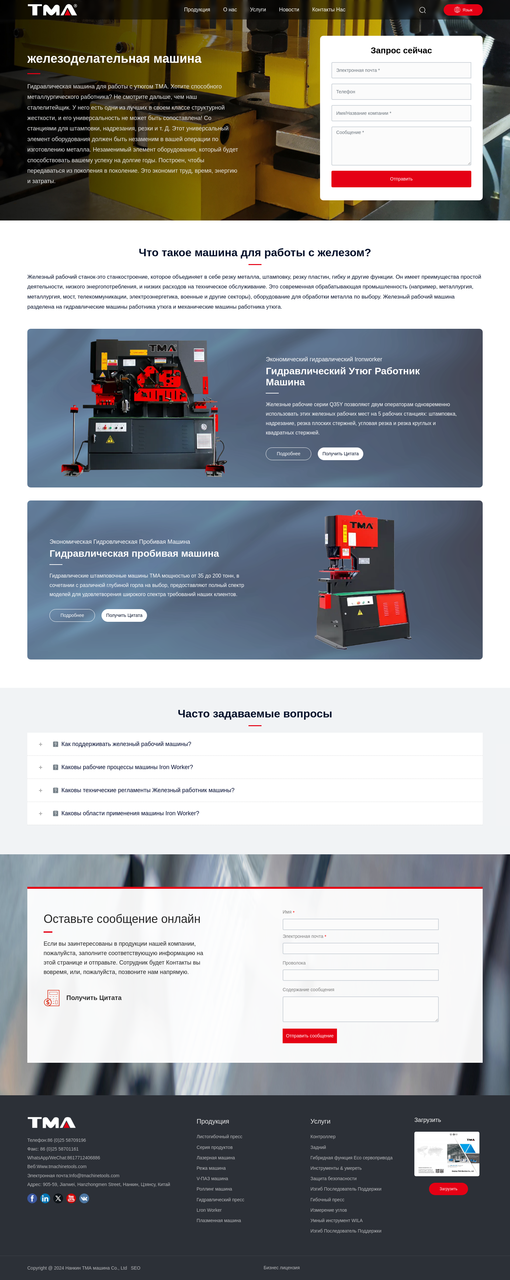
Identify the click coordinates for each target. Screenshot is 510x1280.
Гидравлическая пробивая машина (134, 553)
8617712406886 (83, 1157)
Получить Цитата (94, 997)
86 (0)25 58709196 (66, 1140)
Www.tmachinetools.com (62, 1166)
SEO (136, 1268)
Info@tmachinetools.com (94, 1175)
